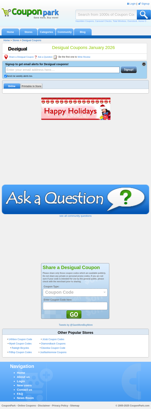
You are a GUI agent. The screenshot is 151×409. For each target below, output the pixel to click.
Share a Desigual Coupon (21, 57)
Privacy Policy (60, 405)
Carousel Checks (103, 21)
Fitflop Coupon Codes (20, 352)
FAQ (20, 393)
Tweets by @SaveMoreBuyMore (76, 325)
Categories (46, 32)
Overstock (132, 21)
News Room (25, 398)
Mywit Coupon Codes (20, 343)
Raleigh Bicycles (20, 348)
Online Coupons (27, 405)
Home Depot (144, 21)
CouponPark (9, 405)
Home (10, 32)
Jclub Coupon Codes (53, 339)
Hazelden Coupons (85, 21)
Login (21, 381)
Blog (83, 32)
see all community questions (75, 215)
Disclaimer (44, 405)
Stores (28, 32)
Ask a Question (45, 57)
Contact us (24, 389)
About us (23, 376)
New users (24, 385)
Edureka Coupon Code (53, 348)
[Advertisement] (76, 155)
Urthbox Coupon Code (20, 339)
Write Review (84, 57)
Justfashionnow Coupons (53, 352)
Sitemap (74, 405)
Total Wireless (119, 21)
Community (65, 32)
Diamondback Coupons (53, 343)
